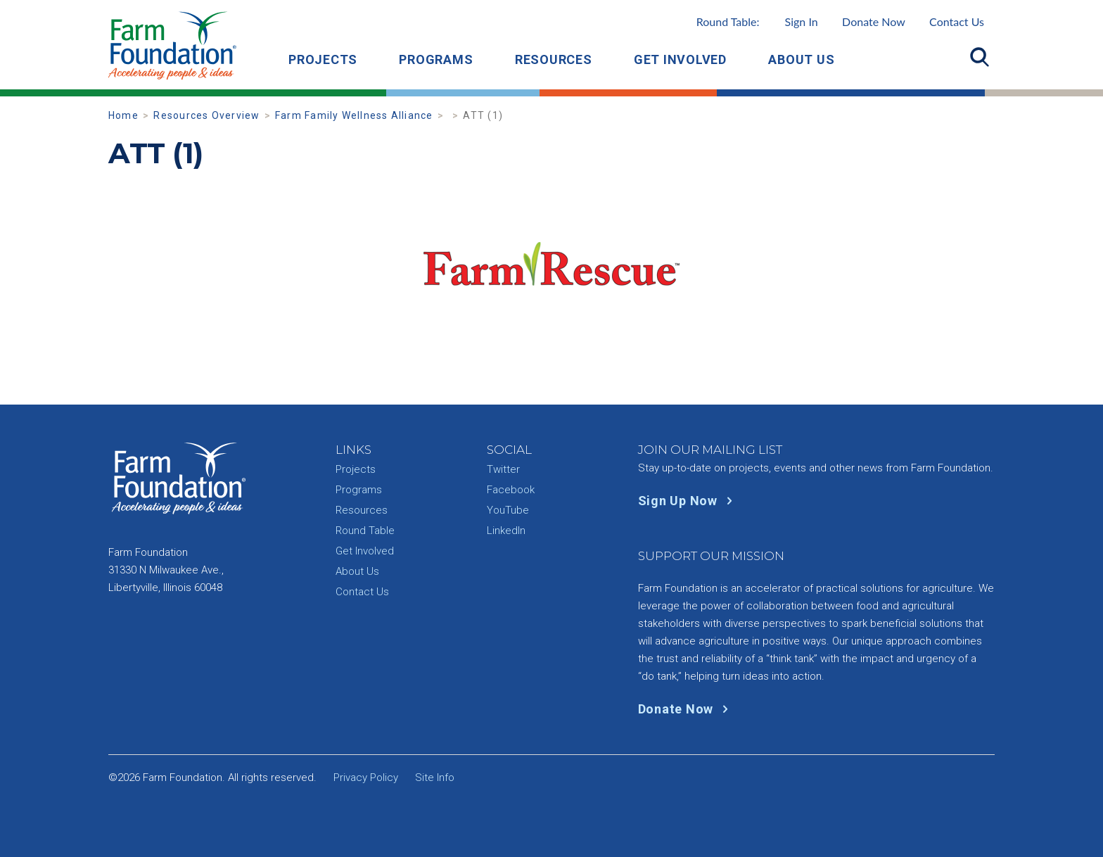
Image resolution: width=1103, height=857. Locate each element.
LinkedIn (506, 530)
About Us (801, 59)
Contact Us (956, 21)
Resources (553, 59)
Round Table (365, 530)
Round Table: (757, 21)
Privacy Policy (365, 777)
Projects (322, 59)
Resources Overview (206, 115)
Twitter (503, 469)
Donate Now (873, 21)
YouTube (508, 510)
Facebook (511, 489)
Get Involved (680, 59)
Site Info (434, 777)
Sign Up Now (688, 500)
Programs (436, 59)
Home (123, 115)
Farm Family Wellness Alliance (354, 115)
